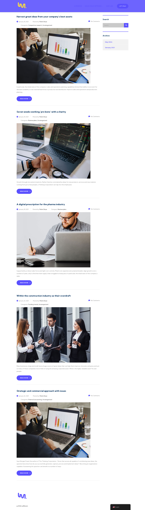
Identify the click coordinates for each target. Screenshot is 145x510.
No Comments (94, 21)
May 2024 (108, 42)
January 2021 (110, 47)
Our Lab (109, 6)
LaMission (25, 506)
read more (25, 98)
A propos (78, 6)
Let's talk (122, 6)
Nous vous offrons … (94, 6)
